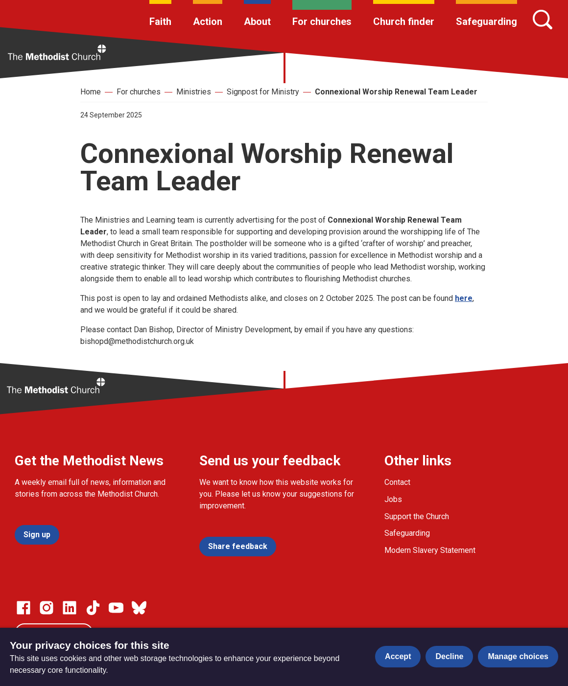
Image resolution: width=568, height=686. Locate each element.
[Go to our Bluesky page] (139, 608)
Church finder (403, 21)
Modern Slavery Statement (429, 550)
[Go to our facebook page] (23, 608)
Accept (398, 656)
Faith (160, 21)
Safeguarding (486, 21)
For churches (322, 21)
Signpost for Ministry (263, 91)
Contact (397, 482)
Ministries (193, 91)
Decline (449, 656)
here (464, 298)
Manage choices (518, 656)
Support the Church (416, 516)
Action (207, 21)
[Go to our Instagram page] (46, 608)
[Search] (542, 19)
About (257, 21)
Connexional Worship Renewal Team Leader (396, 91)
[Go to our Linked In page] (69, 608)
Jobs (393, 499)
